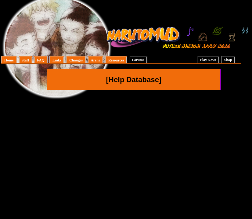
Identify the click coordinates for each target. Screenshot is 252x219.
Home (9, 60)
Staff (25, 60)
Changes (76, 60)
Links (56, 60)
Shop (228, 60)
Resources (116, 60)
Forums (138, 60)
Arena (95, 60)
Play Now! (208, 60)
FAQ (40, 60)
